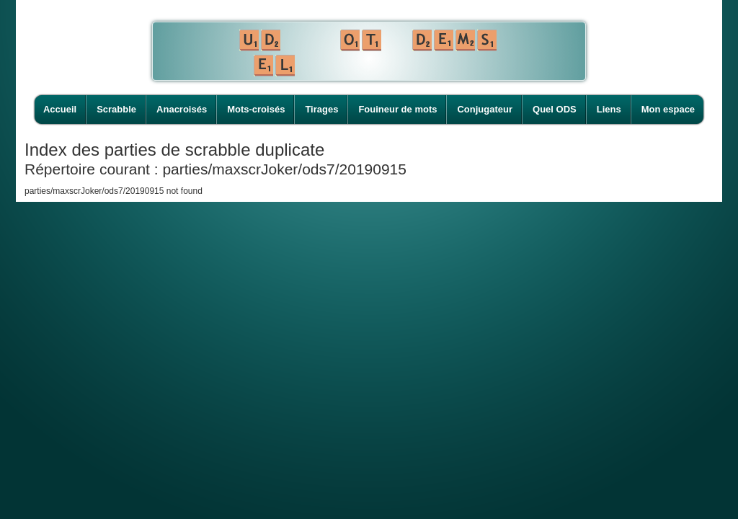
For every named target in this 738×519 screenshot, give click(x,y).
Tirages (321, 109)
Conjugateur (484, 109)
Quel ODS (555, 109)
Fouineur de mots (397, 109)
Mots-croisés (256, 109)
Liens (609, 109)
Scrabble (116, 109)
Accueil (59, 109)
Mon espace (668, 109)
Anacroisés (181, 109)
